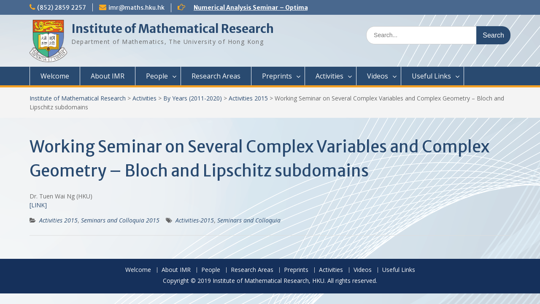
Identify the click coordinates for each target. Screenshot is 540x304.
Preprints (277, 76)
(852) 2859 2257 (61, 7)
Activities (329, 76)
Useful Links (431, 76)
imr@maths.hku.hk (136, 7)
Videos (377, 76)
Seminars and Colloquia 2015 (120, 220)
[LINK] (38, 205)
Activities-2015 (195, 220)
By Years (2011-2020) (192, 98)
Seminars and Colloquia (249, 220)
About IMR (107, 76)
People (157, 76)
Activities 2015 (248, 98)
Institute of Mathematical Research (172, 28)
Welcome (54, 76)
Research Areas (216, 76)
